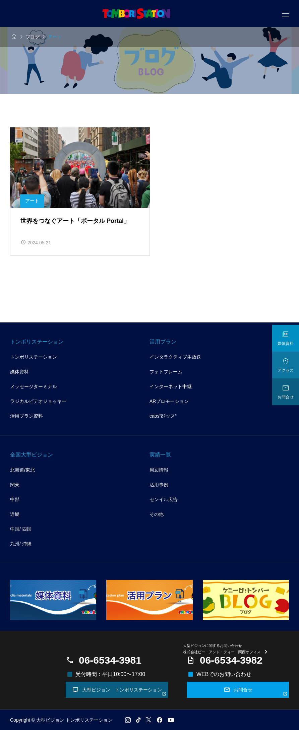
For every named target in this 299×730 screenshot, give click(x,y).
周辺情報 (159, 470)
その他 (157, 514)
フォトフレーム (166, 371)
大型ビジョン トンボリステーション (119, 691)
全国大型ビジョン (31, 455)
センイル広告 (164, 499)
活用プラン (163, 342)
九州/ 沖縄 (21, 543)
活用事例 (159, 484)
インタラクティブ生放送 (175, 357)
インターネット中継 (171, 386)
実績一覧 (160, 455)
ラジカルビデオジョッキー (38, 401)
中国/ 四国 (21, 529)
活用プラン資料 (26, 416)
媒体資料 (19, 371)
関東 (14, 484)
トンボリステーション (37, 342)
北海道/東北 (22, 470)
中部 (14, 499)
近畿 (14, 514)
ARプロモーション (169, 401)
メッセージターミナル (33, 386)
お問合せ (256, 691)
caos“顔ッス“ (163, 416)
